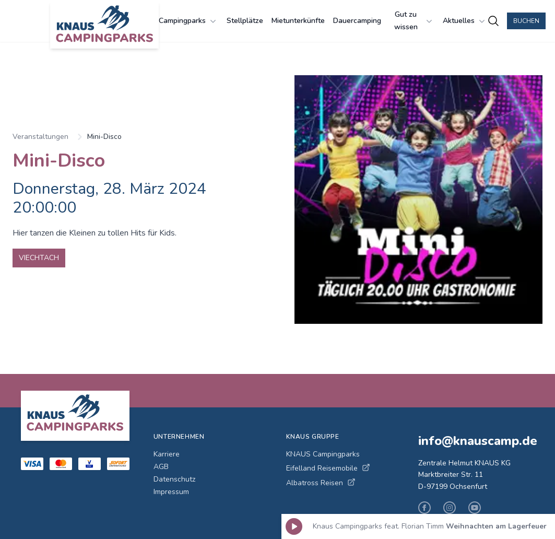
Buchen (526, 21)
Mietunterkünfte (298, 21)
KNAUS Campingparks (323, 454)
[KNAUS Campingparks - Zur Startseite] (104, 25)
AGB (161, 467)
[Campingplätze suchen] (493, 21)
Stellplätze (245, 21)
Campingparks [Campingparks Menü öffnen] (188, 21)
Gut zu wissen (414, 20)
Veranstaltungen (40, 137)
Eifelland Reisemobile (328, 468)
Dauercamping (357, 21)
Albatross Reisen (321, 483)
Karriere (166, 454)
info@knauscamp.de (476, 440)
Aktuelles (465, 21)
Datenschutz (174, 479)
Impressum (171, 492)
